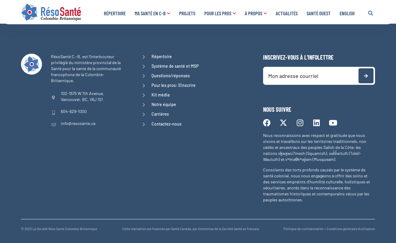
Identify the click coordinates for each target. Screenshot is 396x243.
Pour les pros (220, 13)
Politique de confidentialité (303, 229)
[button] (370, 13)
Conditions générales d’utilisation (351, 229)
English (347, 13)
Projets (187, 13)
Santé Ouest (319, 13)
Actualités (287, 13)
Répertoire (115, 13)
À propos (256, 13)
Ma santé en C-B (152, 13)
